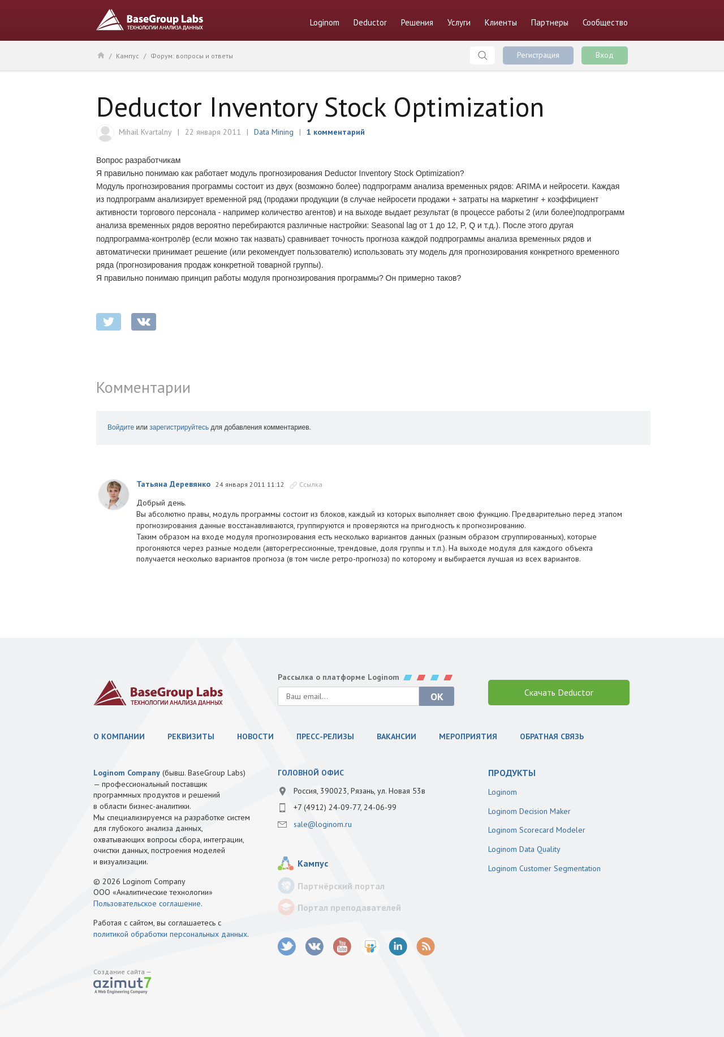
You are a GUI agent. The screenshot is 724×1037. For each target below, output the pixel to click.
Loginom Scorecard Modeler (536, 830)
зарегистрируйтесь (179, 427)
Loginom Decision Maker (529, 811)
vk (314, 946)
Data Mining (274, 132)
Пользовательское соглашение (147, 903)
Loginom (324, 22)
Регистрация (538, 55)
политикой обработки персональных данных (170, 934)
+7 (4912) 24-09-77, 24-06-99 (345, 807)
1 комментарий (336, 132)
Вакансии (396, 736)
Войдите (120, 427)
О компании (119, 736)
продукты (512, 772)
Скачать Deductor (558, 692)
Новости (255, 736)
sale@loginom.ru (323, 824)
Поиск (482, 55)
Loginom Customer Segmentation (544, 868)
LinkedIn (398, 946)
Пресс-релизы (325, 736)
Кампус (127, 56)
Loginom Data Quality (524, 849)
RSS (425, 946)
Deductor (370, 22)
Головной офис (311, 773)
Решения (417, 22)
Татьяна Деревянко (173, 484)
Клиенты (501, 22)
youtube (342, 946)
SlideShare (370, 946)
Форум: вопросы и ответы (191, 56)
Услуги (459, 22)
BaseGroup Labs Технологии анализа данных (150, 20)
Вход (605, 55)
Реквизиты (190, 736)
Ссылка (310, 484)
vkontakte (143, 322)
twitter (108, 322)
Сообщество (605, 22)
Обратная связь (552, 736)
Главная (100, 55)
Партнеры (549, 22)
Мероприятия (468, 736)
